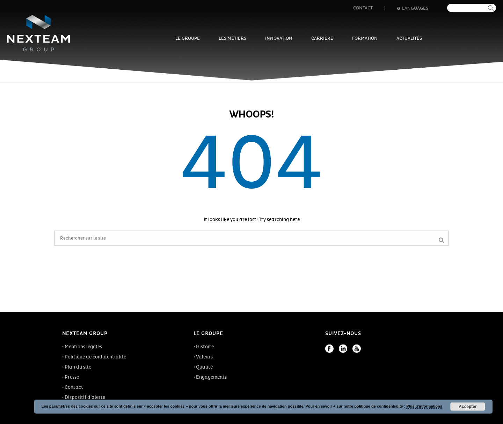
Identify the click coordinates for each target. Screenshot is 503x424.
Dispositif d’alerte (85, 397)
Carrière (322, 38)
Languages (412, 8)
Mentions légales (83, 347)
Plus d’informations (424, 406)
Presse (72, 377)
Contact (363, 8)
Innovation (278, 38)
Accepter (467, 406)
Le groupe (187, 38)
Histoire (205, 347)
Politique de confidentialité (95, 357)
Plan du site (78, 367)
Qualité (204, 367)
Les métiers (232, 38)
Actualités (409, 38)
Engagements (211, 377)
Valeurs (204, 357)
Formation (365, 38)
